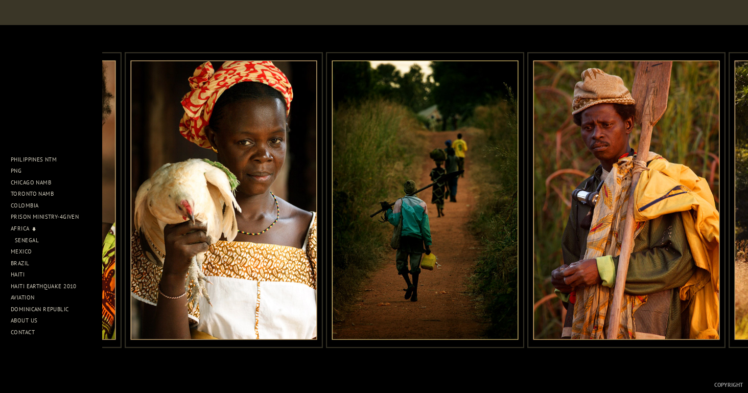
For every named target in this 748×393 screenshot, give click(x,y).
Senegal (27, 240)
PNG (16, 170)
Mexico (25, 251)
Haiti (21, 274)
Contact (23, 332)
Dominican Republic (43, 309)
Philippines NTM (37, 159)
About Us (28, 320)
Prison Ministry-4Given (45, 216)
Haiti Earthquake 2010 (44, 286)
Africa (24, 228)
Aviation (26, 297)
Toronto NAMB (32, 193)
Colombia (24, 205)
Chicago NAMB (31, 182)
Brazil (24, 263)
